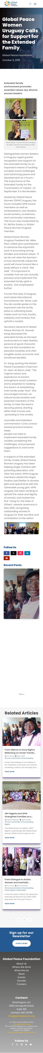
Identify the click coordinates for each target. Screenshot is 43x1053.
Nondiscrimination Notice (27, 1032)
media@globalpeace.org (22, 1024)
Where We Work (21, 967)
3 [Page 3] (24, 920)
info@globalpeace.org (21, 1016)
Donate (21, 980)
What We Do (21, 970)
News (21, 973)
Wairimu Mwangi (12, 820)
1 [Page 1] (13, 920)
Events (21, 977)
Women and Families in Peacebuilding (19, 758)
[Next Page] (29, 920)
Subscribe (22, 943)
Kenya (7, 890)
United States (21, 890)
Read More (10, 772)
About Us (21, 963)
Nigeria (7, 824)
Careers (21, 984)
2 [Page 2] (18, 920)
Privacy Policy (12, 1032)
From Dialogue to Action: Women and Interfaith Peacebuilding (18, 882)
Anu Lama (10, 756)
